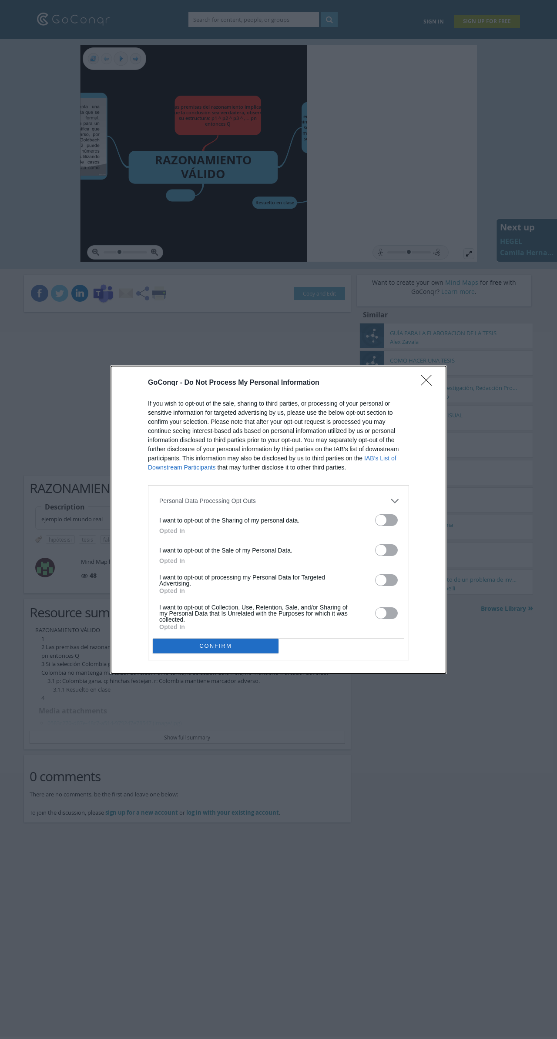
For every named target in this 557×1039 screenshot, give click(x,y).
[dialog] (278, 519)
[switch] (386, 520)
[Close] (429, 383)
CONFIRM (215, 646)
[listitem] (278, 501)
